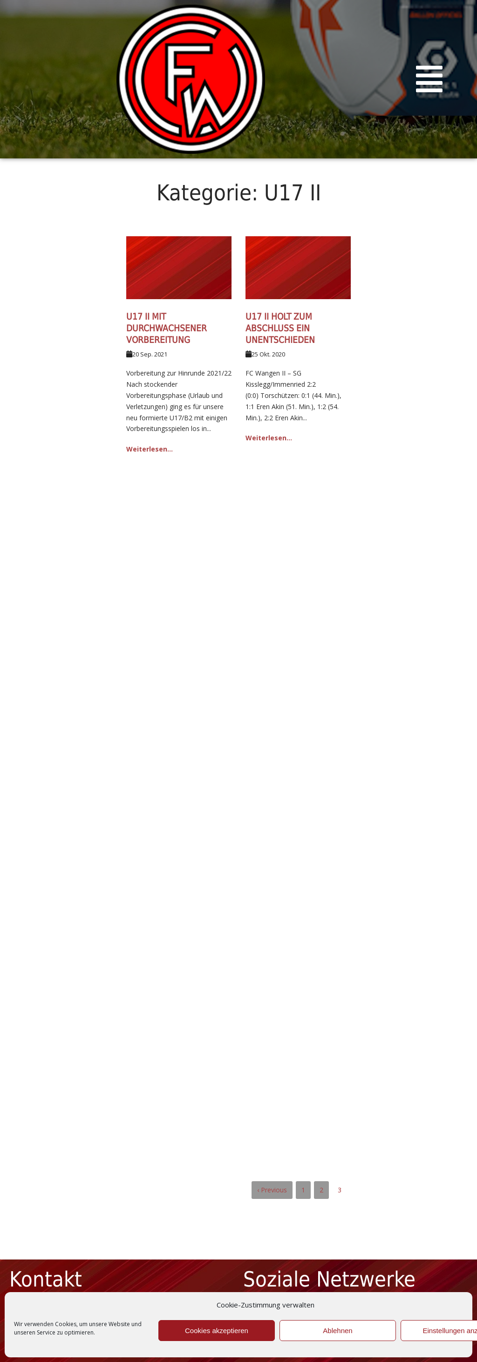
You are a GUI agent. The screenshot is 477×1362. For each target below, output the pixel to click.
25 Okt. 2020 (268, 354)
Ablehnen (337, 1331)
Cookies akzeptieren (216, 1331)
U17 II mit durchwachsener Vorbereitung (166, 327)
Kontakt (45, 1279)
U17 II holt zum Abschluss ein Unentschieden (280, 327)
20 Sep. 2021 (149, 354)
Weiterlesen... (149, 449)
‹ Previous (272, 1189)
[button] (429, 79)
